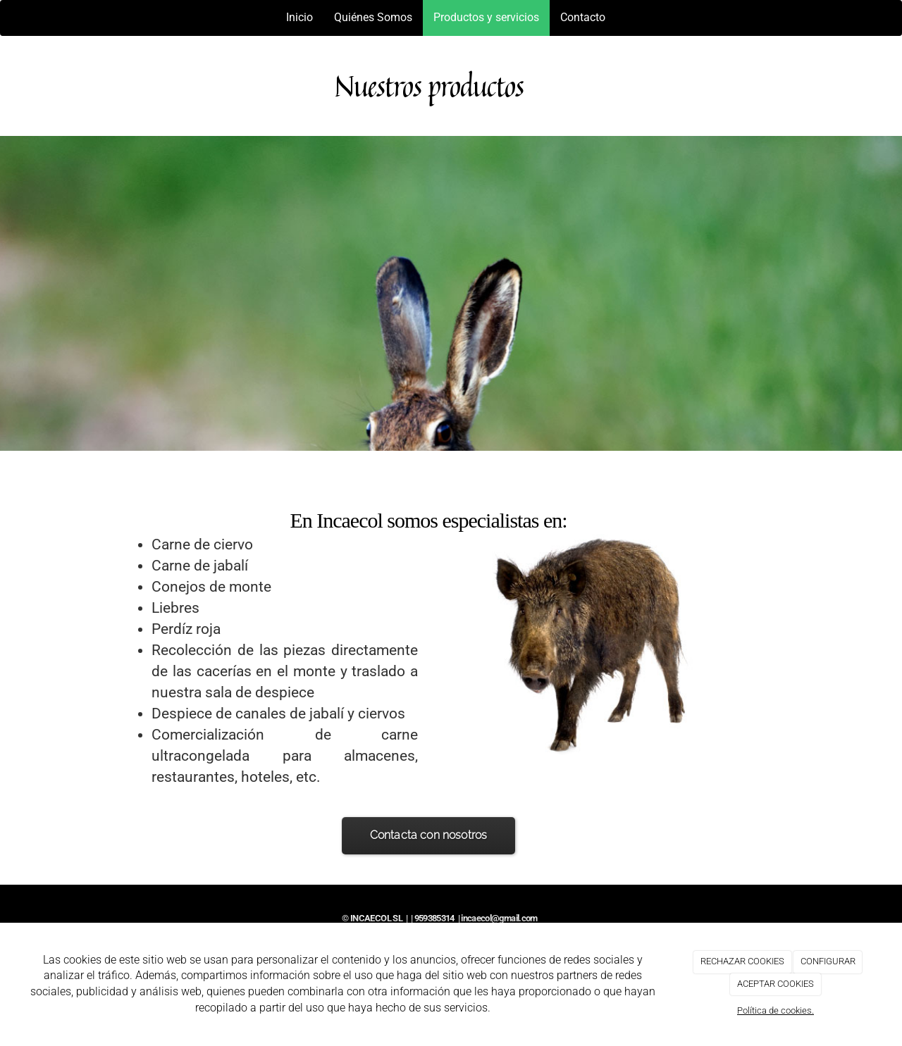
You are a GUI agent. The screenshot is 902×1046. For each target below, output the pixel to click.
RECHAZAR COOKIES (742, 961)
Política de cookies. (775, 1010)
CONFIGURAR (828, 961)
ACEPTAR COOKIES (775, 983)
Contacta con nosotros (429, 835)
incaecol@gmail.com (499, 918)
